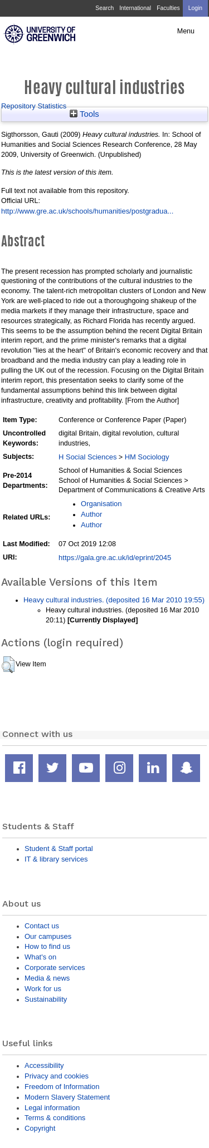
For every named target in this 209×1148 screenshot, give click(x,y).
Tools (84, 114)
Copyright (40, 1128)
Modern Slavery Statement (67, 1097)
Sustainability (46, 999)
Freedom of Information (62, 1086)
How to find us (47, 946)
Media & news (47, 978)
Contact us (42, 926)
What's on (40, 957)
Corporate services (55, 967)
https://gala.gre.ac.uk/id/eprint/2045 (115, 557)
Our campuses (48, 936)
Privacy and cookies (57, 1076)
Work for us (43, 988)
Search (104, 8)
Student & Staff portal (59, 848)
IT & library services (56, 859)
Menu (186, 31)
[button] (8, 664)
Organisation (101, 503)
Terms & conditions (55, 1118)
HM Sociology (147, 457)
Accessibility (44, 1065)
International (135, 8)
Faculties (168, 8)
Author (91, 514)
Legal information (52, 1108)
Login (195, 8)
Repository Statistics (33, 106)
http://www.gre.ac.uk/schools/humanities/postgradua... (87, 211)
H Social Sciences (87, 457)
